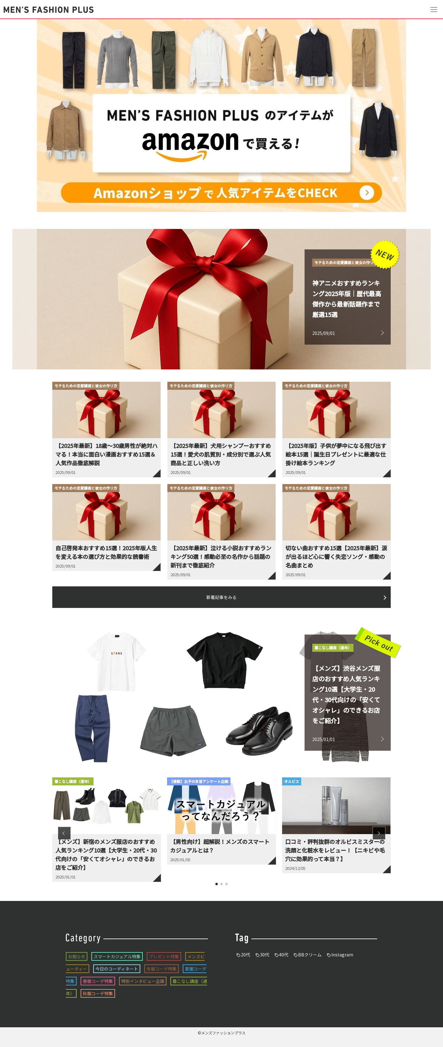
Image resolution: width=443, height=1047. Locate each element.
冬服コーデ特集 (161, 969)
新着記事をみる (221, 597)
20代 (245, 954)
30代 (264, 954)
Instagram (342, 954)
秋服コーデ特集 (98, 993)
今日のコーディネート (116, 969)
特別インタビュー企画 (142, 981)
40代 (283, 954)
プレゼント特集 (164, 956)
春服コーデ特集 (98, 981)
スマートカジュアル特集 (117, 956)
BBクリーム (309, 954)
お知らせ (76, 956)
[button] (64, 833)
